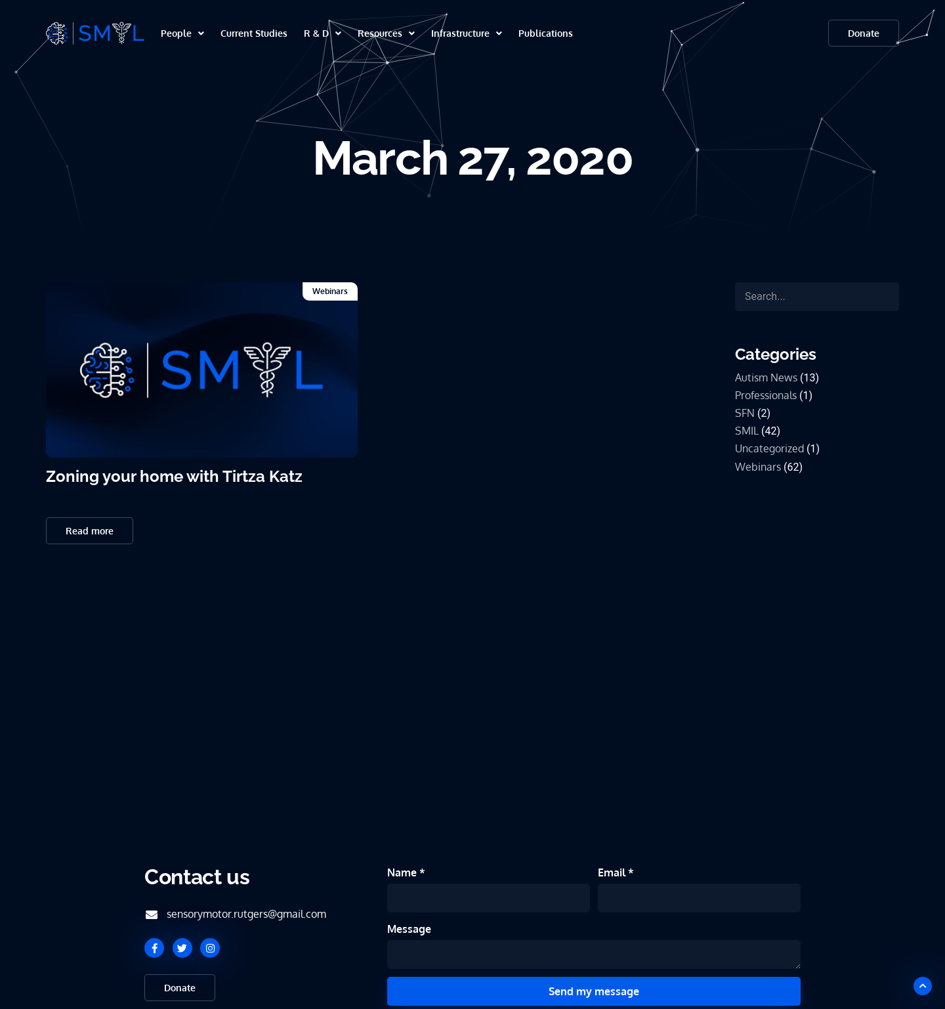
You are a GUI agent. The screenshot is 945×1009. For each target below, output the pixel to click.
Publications (545, 33)
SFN (745, 412)
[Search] (817, 296)
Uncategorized (769, 448)
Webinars (330, 291)
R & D (322, 33)
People (182, 33)
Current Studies (253, 33)
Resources (386, 33)
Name (403, 872)
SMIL (747, 430)
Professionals (766, 395)
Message (409, 928)
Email (613, 872)
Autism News (766, 377)
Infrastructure (466, 33)
